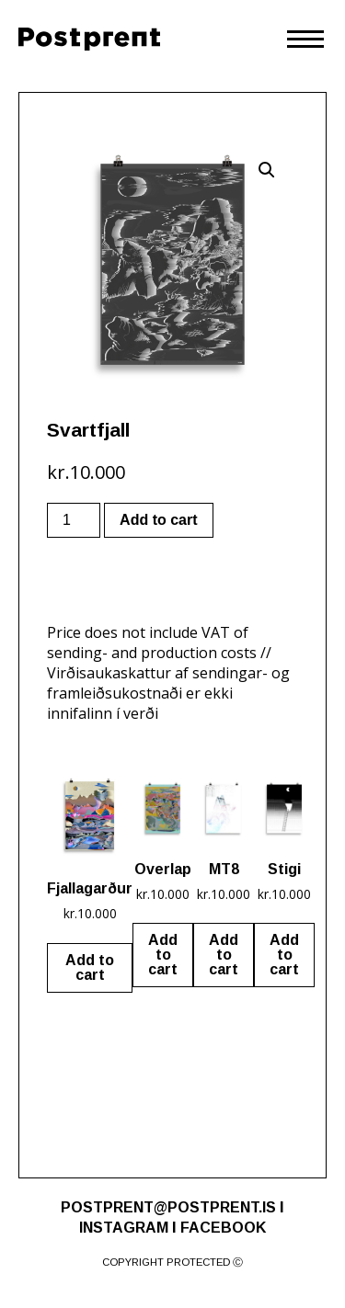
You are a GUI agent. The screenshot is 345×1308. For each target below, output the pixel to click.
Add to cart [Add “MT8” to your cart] (223, 954)
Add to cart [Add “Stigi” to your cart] (284, 954)
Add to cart (158, 520)
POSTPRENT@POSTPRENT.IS (168, 1207)
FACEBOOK (223, 1227)
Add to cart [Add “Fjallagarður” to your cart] (89, 967)
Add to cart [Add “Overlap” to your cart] (163, 954)
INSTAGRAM (123, 1227)
